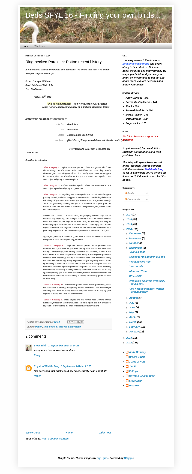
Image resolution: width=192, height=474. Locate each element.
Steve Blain (40, 345)
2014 (129, 229)
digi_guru (102, 458)
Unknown (134, 385)
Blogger (128, 458)
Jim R (132, 366)
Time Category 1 (51, 167)
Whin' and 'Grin (138, 271)
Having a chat (137, 252)
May (132, 312)
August (133, 297)
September (136, 247)
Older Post (104, 432)
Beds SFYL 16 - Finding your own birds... (92, 15)
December (135, 233)
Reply (37, 355)
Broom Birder (137, 356)
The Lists (39, 46)
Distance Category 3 (53, 299)
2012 (129, 342)
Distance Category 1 (53, 245)
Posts (129, 193)
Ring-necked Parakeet (55, 327)
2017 (129, 214)
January (134, 331)
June (132, 307)
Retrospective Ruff (140, 261)
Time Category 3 (51, 194)
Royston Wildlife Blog (46, 366)
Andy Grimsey (137, 352)
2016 (129, 219)
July (132, 302)
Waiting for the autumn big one (147, 256)
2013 (129, 337)
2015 (129, 224)
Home (26, 46)
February (134, 326)
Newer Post (33, 432)
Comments (132, 199)
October (134, 243)
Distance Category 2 (53, 284)
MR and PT (135, 276)
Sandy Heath (74, 327)
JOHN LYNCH (137, 361)
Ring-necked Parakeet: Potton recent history (146, 290)
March (133, 322)
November (135, 238)
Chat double (136, 266)
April (132, 317)
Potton (38, 327)
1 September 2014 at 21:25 (76, 366)
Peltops (133, 371)
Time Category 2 (51, 185)
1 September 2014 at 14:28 (63, 345)
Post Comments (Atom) (55, 438)
